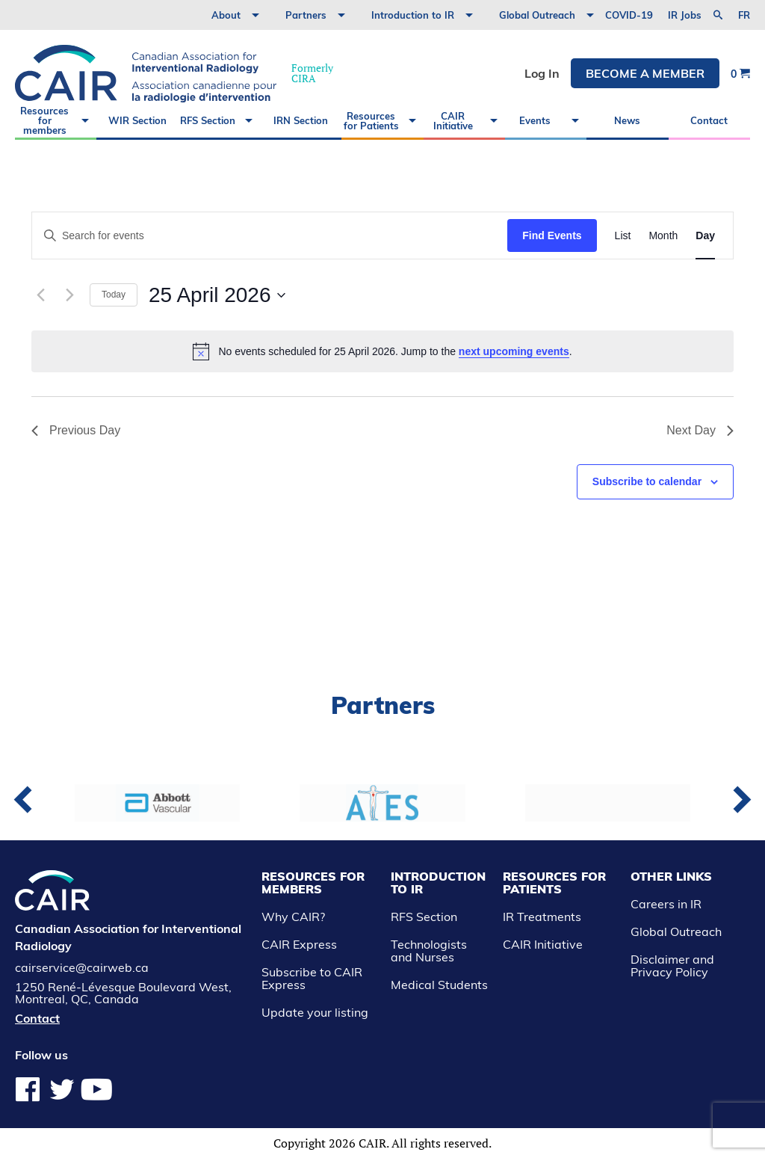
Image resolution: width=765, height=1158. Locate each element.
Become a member (645, 73)
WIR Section (137, 120)
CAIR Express (299, 944)
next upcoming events (514, 351)
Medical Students (439, 984)
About (226, 15)
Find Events (551, 235)
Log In (542, 73)
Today (114, 294)
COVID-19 (629, 15)
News (627, 120)
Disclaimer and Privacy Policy (672, 965)
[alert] (382, 351)
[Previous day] (40, 295)
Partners (305, 15)
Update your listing (314, 1012)
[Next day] (69, 295)
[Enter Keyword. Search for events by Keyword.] (269, 235)
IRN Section (300, 120)
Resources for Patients (371, 121)
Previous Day (75, 430)
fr (744, 15)
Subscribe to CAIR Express (311, 978)
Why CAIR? (293, 916)
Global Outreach (537, 15)
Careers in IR (666, 903)
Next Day (700, 430)
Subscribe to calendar (646, 481)
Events (535, 120)
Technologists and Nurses (429, 950)
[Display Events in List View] (623, 235)
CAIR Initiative (453, 121)
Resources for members (44, 120)
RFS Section (207, 120)
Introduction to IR (412, 15)
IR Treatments (542, 916)
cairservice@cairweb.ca (82, 967)
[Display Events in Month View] (663, 235)
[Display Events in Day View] (705, 235)
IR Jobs (684, 15)
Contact (709, 120)
